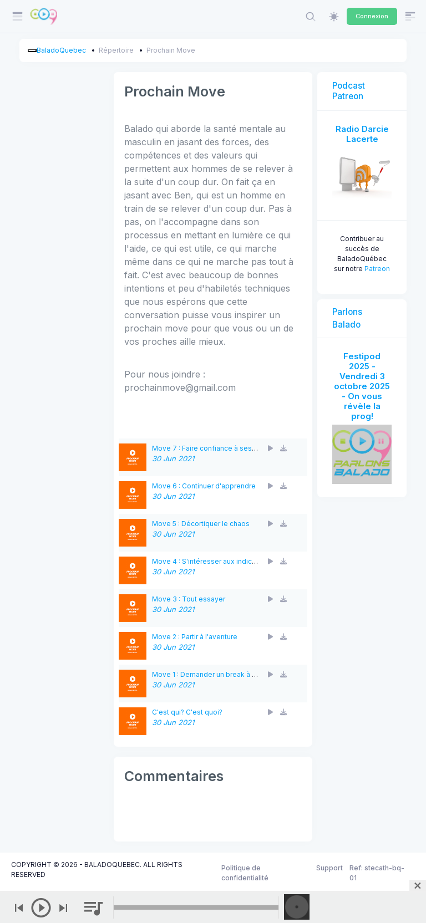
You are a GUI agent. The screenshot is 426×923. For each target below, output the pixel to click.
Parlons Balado (347, 318)
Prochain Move (170, 50)
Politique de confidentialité (244, 873)
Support (329, 868)
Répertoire (116, 50)
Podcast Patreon (348, 90)
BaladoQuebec (61, 50)
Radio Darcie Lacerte (362, 134)
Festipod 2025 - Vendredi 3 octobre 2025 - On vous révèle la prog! (362, 386)
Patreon (377, 268)
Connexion (372, 16)
